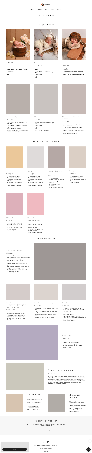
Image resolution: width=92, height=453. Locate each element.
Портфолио (39, 9)
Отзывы (52, 9)
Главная (32, 9)
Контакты (59, 9)
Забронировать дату (46, 431)
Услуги (46, 9)
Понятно (14, 449)
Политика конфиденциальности (46, 450)
